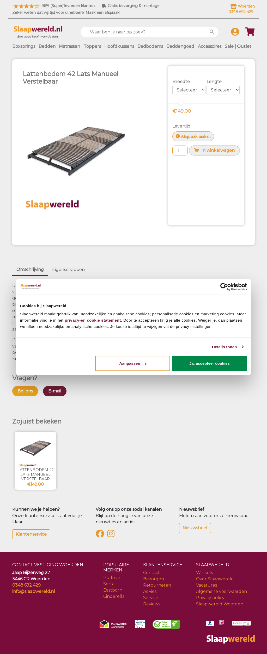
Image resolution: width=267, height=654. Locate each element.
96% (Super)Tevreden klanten (53, 5)
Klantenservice (31, 534)
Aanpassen (133, 363)
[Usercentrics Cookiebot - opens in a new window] (224, 287)
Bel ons (25, 391)
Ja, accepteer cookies (209, 363)
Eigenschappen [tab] (68, 269)
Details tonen (224, 346)
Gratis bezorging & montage (131, 5)
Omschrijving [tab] (30, 269)
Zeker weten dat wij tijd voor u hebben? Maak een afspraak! (66, 12)
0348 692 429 (26, 585)
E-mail (54, 391)
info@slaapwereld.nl (33, 591)
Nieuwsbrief (195, 527)
